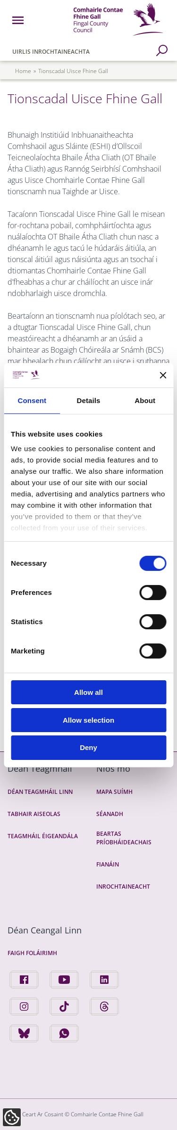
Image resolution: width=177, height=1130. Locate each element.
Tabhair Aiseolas (34, 814)
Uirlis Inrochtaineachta (51, 52)
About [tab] (145, 400)
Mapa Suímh (114, 792)
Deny (88, 747)
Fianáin (107, 864)
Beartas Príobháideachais (124, 838)
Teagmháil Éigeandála (43, 836)
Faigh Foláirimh (32, 953)
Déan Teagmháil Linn (40, 792)
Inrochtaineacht (123, 887)
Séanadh (109, 814)
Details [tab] (89, 400)
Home (23, 71)
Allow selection (88, 720)
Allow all (88, 692)
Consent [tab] (31, 400)
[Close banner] (163, 375)
